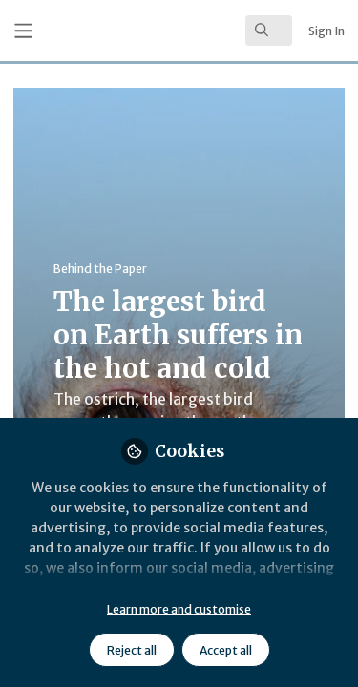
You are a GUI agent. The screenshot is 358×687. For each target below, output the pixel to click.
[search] (268, 30)
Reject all (132, 650)
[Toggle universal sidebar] (23, 31)
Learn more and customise (179, 609)
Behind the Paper (100, 268)
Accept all (226, 650)
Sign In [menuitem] (326, 31)
